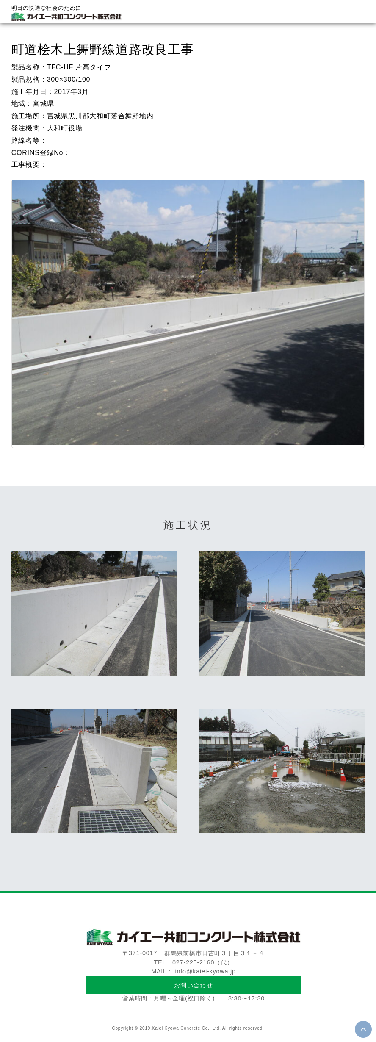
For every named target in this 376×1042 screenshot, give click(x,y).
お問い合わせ (193, 985)
